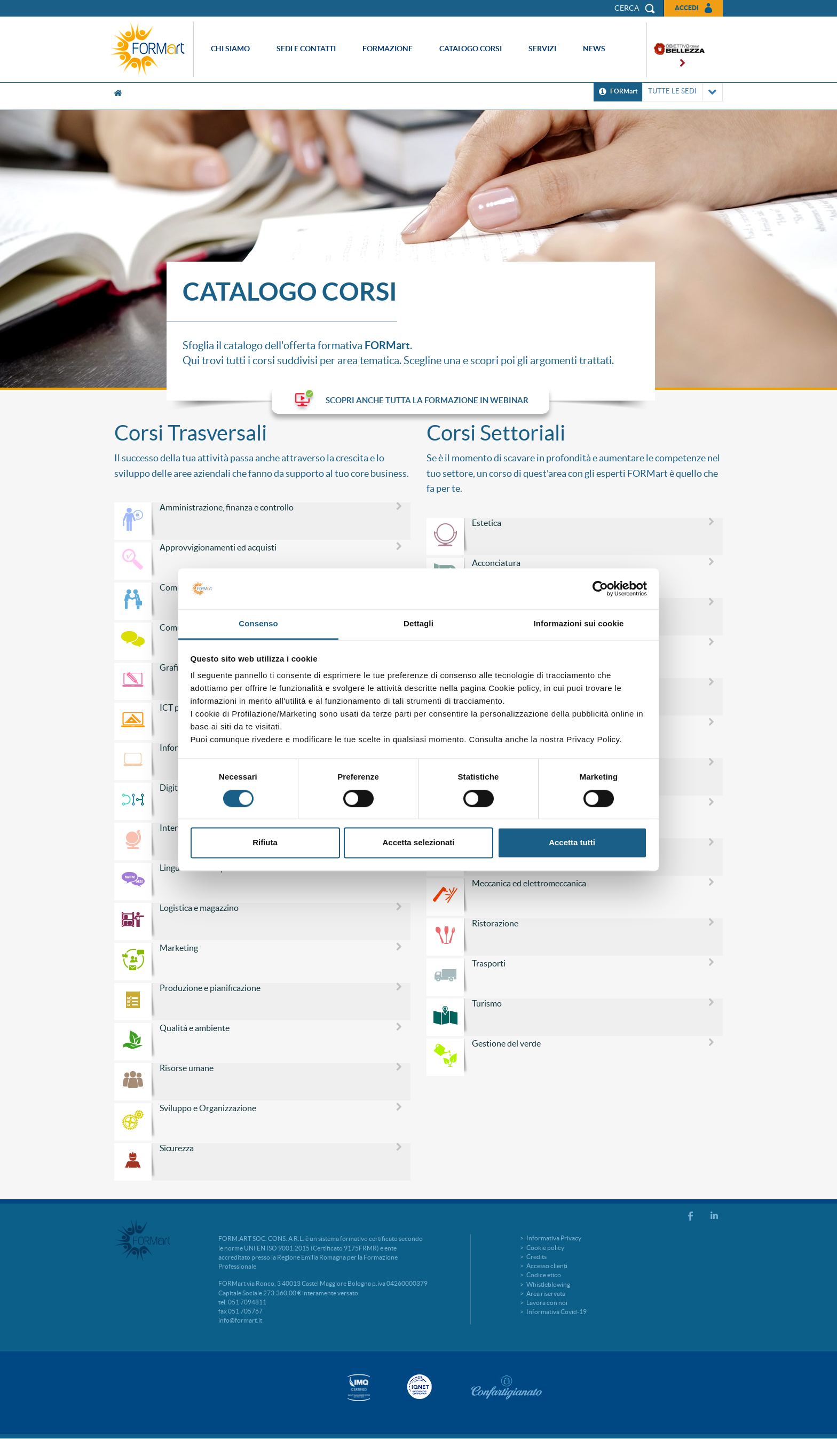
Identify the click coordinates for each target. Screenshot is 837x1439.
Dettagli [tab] (418, 623)
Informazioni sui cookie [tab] (579, 623)
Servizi (542, 48)
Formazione (387, 48)
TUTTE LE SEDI (682, 92)
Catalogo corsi (470, 48)
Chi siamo (230, 48)
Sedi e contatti (306, 48)
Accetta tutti (572, 842)
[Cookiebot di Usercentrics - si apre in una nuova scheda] (600, 588)
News (594, 48)
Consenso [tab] (258, 623)
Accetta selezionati (418, 842)
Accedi (687, 7)
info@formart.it (240, 1320)
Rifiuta (265, 842)
